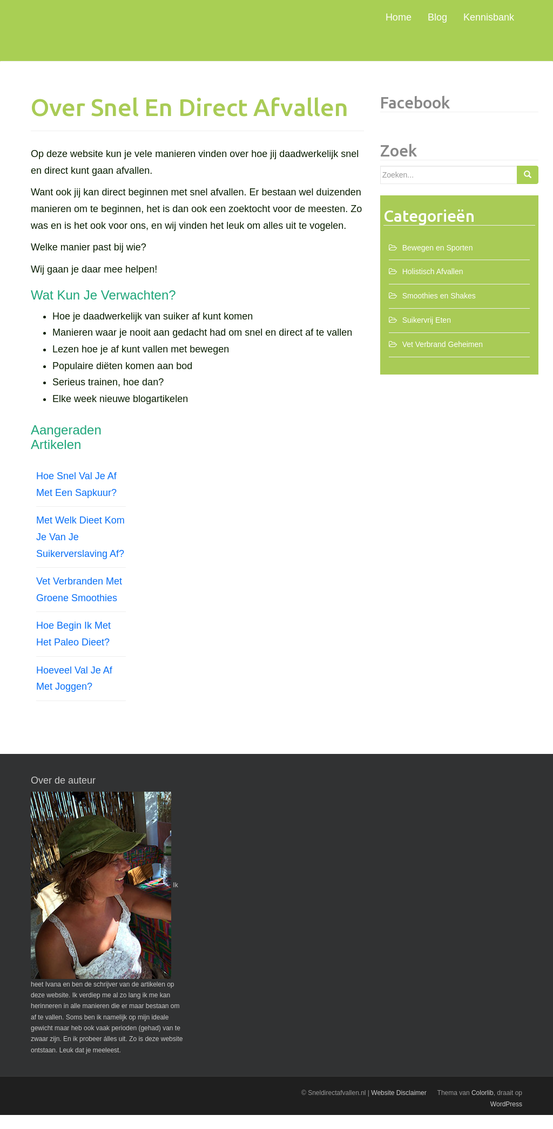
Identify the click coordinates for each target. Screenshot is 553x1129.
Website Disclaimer (398, 1107)
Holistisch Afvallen (432, 285)
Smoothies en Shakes (439, 309)
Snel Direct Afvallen (136, 28)
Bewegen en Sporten (437, 261)
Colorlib (482, 1107)
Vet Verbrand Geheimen (442, 358)
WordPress (506, 1118)
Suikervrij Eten (426, 334)
